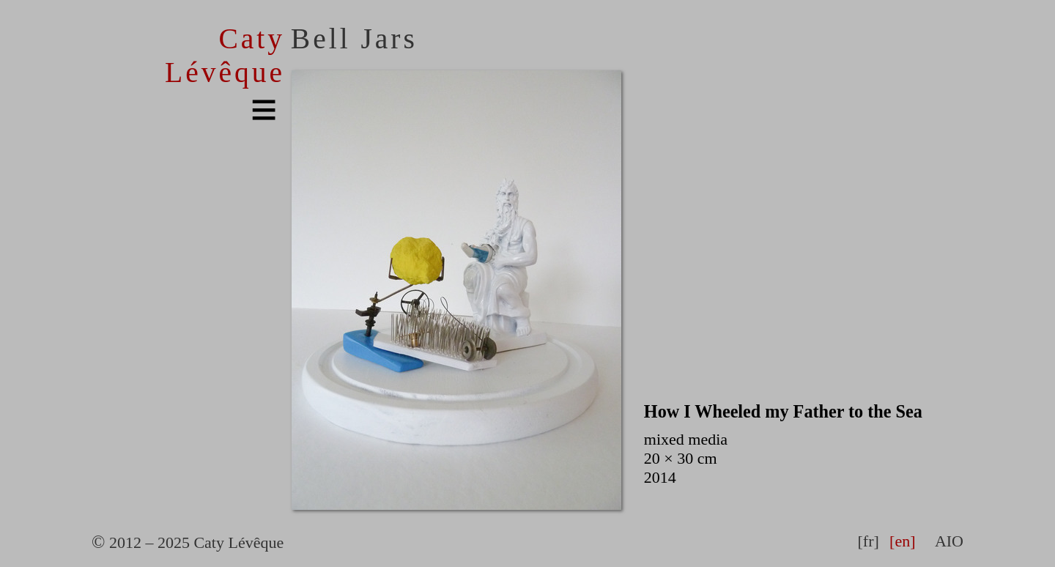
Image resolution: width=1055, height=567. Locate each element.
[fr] (867, 541)
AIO (949, 541)
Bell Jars (354, 39)
